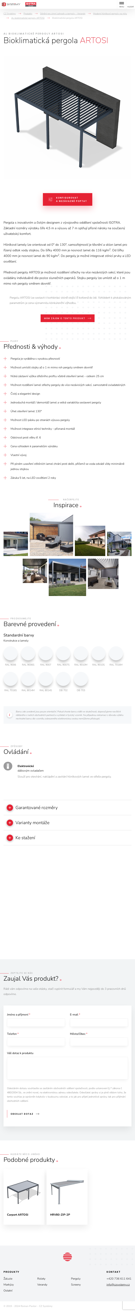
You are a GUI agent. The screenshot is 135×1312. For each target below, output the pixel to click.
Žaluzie (8, 1279)
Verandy (42, 1285)
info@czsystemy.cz (118, 1285)
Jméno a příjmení (18, 1015)
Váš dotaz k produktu (20, 1054)
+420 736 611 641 (119, 1279)
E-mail (75, 1015)
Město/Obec (78, 1035)
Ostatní (8, 1291)
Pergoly (76, 1279)
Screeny (76, 1285)
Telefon (13, 1035)
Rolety (41, 1279)
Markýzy (9, 1285)
